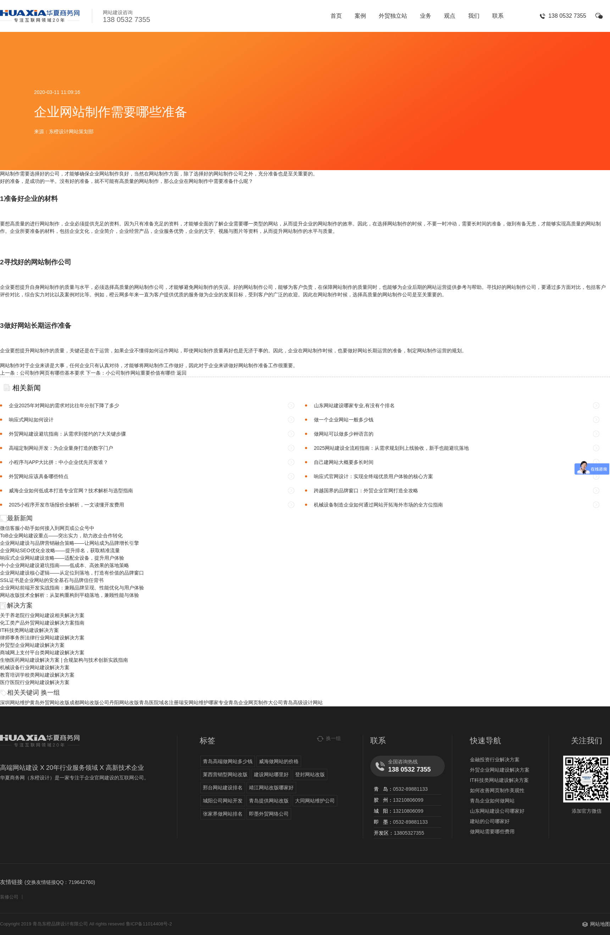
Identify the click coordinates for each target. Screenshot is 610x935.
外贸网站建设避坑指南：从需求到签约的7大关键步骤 (67, 434)
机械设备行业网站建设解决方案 (35, 667)
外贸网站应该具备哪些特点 (38, 476)
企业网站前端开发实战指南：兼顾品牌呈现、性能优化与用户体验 (72, 587)
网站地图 (600, 924)
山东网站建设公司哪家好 (497, 811)
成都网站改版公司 (89, 702)
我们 (473, 16)
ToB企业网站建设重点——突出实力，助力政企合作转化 (61, 535)
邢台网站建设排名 (223, 787)
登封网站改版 (310, 774)
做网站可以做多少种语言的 (343, 434)
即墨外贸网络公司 (269, 814)
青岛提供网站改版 (269, 801)
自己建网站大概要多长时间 (343, 462)
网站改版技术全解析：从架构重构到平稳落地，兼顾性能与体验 (69, 595)
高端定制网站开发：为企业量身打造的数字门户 (61, 448)
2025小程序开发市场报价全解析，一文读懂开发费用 (66, 505)
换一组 (50, 692)
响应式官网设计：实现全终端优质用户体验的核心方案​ (373, 476)
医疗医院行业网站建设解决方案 (35, 682)
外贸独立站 (393, 16)
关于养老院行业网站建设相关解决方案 (42, 615)
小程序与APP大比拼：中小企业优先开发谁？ (58, 462)
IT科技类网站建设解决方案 (29, 630)
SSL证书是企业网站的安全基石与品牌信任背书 (52, 580)
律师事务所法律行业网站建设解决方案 (42, 637)
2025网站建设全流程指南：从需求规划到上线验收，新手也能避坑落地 (391, 448)
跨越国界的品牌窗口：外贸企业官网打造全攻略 (366, 490)
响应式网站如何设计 (31, 419)
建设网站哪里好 (271, 774)
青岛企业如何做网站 (492, 801)
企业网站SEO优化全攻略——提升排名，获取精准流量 (60, 550)
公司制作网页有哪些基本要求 (52, 373)
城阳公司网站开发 (223, 801)
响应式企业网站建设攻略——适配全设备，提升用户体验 (62, 558)
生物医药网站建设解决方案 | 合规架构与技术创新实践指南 (64, 660)
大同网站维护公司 (315, 801)
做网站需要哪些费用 (492, 831)
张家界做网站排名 (223, 814)
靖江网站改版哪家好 (271, 787)
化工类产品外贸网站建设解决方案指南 (42, 623)
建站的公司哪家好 (490, 821)
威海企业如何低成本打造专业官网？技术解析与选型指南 (71, 490)
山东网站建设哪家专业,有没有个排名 (354, 405)
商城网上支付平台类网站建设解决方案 (42, 652)
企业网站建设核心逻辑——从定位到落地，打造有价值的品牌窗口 (72, 573)
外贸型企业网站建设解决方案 (32, 645)
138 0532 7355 (567, 16)
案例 (360, 16)
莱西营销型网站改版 (225, 774)
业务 (425, 16)
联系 (498, 16)
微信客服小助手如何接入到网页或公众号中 (47, 528)
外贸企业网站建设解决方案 (499, 770)
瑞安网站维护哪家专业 (203, 702)
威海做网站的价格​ (279, 761)
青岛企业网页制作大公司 (255, 702)
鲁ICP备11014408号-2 (149, 923)
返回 (182, 373)
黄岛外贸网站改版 (50, 702)
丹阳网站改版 (124, 702)
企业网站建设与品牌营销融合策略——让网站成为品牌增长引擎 (69, 543)
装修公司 (9, 897)
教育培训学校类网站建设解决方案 (37, 675)
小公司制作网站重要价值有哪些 (140, 373)
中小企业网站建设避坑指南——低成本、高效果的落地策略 (64, 565)
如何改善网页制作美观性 (497, 790)
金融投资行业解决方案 (495, 759)
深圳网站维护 (15, 702)
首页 (336, 16)
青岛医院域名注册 (159, 702)
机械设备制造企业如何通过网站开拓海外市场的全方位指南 (378, 505)
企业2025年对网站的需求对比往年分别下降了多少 (64, 405)
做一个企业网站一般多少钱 (343, 419)
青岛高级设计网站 (303, 702)
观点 (449, 16)
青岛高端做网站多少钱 (228, 761)
